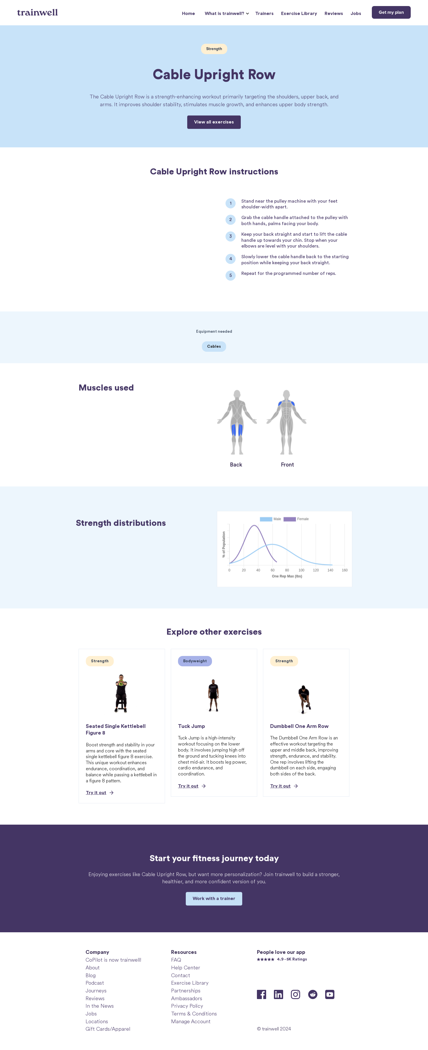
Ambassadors (186, 998)
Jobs (356, 13)
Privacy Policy (187, 1006)
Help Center (185, 967)
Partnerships (185, 990)
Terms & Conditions (194, 1013)
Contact (180, 975)
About (93, 967)
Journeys (96, 990)
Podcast (95, 983)
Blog (91, 975)
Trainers (264, 13)
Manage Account (191, 1021)
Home (188, 13)
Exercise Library (299, 13)
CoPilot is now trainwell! (113, 960)
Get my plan (391, 12)
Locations (97, 1021)
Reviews (334, 13)
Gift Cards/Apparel (108, 1029)
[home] (38, 10)
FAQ (176, 960)
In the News (100, 1006)
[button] (226, 13)
